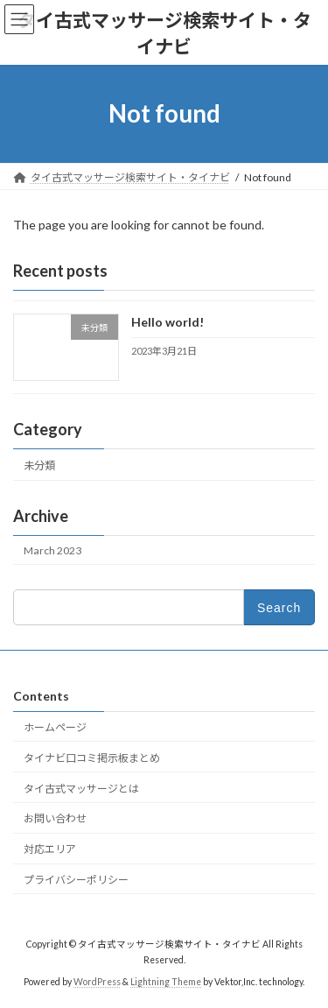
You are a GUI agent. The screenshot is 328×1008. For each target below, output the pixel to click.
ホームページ (55, 727)
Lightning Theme (165, 981)
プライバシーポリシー (76, 878)
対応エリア (50, 849)
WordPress (97, 981)
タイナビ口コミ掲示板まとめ (92, 757)
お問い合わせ (55, 818)
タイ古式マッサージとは (81, 787)
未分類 (39, 464)
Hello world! (167, 321)
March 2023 (52, 550)
